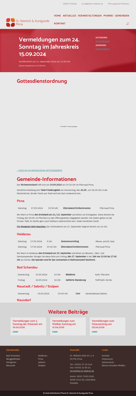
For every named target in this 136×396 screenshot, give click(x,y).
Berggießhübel (13, 358)
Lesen (15, 331)
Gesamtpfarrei (103, 48)
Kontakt (59, 24)
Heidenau (42, 355)
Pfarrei (108, 16)
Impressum (107, 358)
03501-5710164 (70, 3)
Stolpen (41, 365)
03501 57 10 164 (83, 364)
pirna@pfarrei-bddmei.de (92, 3)
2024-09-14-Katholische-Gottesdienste (40, 170)
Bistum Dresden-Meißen (113, 365)
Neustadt (10, 365)
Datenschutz (108, 362)
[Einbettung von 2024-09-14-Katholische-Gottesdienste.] (69, 126)
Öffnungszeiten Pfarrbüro (118, 3)
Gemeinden (122, 16)
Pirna (40, 358)
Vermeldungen (103, 41)
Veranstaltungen (90, 16)
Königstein (11, 362)
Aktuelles (69, 16)
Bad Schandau (13, 355)
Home (57, 16)
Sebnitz (41, 362)
